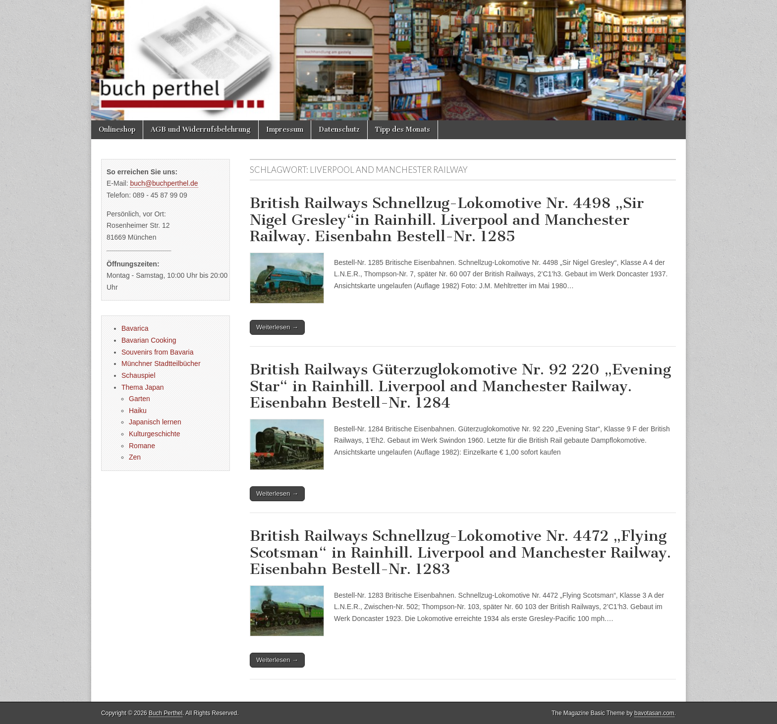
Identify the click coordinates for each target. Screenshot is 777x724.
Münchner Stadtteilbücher (161, 363)
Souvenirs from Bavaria (157, 352)
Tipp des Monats (402, 129)
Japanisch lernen (155, 422)
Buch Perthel (165, 713)
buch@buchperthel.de (164, 183)
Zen (135, 457)
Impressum (284, 129)
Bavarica (134, 328)
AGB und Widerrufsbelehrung (201, 129)
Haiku (138, 410)
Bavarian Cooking (148, 340)
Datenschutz (339, 129)
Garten (139, 399)
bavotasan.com (654, 713)
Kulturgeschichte (154, 434)
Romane (142, 446)
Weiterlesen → (277, 327)
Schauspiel (138, 375)
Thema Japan (142, 387)
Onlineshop (117, 129)
